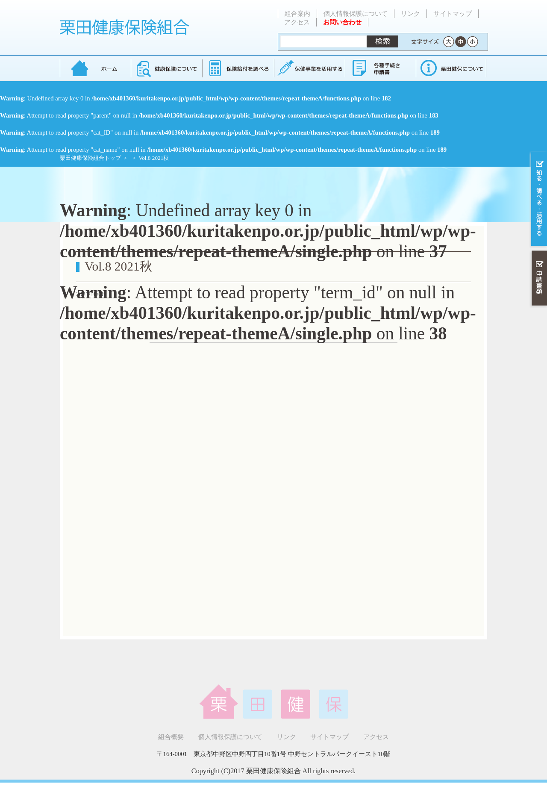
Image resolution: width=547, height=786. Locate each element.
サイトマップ (452, 13)
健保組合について (450, 68)
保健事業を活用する (309, 68)
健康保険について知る (166, 68)
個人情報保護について (355, 13)
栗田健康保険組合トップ (90, 158)
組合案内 (297, 13)
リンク (410, 13)
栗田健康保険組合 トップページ (95, 68)
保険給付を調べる (238, 68)
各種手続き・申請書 (379, 68)
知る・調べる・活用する (538, 199)
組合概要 (171, 736)
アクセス (297, 22)
